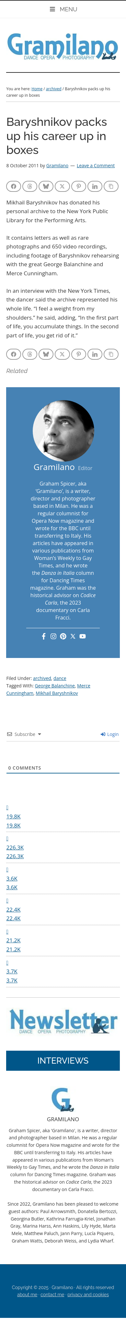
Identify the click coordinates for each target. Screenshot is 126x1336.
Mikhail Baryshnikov (57, 693)
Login (110, 734)
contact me (52, 1294)
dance (59, 678)
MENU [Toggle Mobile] (63, 9)
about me (27, 1294)
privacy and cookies (88, 1294)
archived (42, 678)
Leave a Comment (96, 165)
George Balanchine (55, 686)
